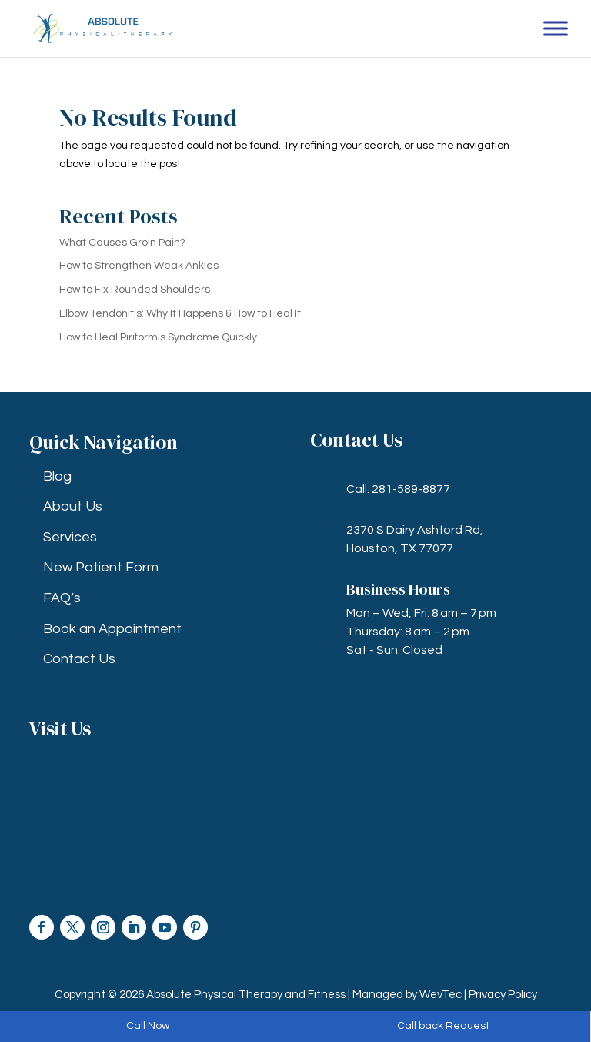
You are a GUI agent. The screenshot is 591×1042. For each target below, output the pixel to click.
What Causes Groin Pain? (122, 242)
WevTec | (444, 994)
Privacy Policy (503, 994)
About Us (72, 506)
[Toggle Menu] (555, 28)
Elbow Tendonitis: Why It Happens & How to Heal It (180, 313)
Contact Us (79, 659)
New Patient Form (101, 567)
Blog (57, 476)
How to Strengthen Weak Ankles (139, 265)
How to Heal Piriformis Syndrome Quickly (158, 337)
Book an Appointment (112, 629)
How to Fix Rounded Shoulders (134, 289)
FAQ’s (62, 598)
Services (70, 537)
